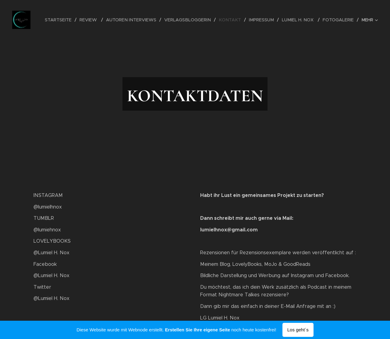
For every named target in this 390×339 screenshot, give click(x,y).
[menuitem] (69, 19)
